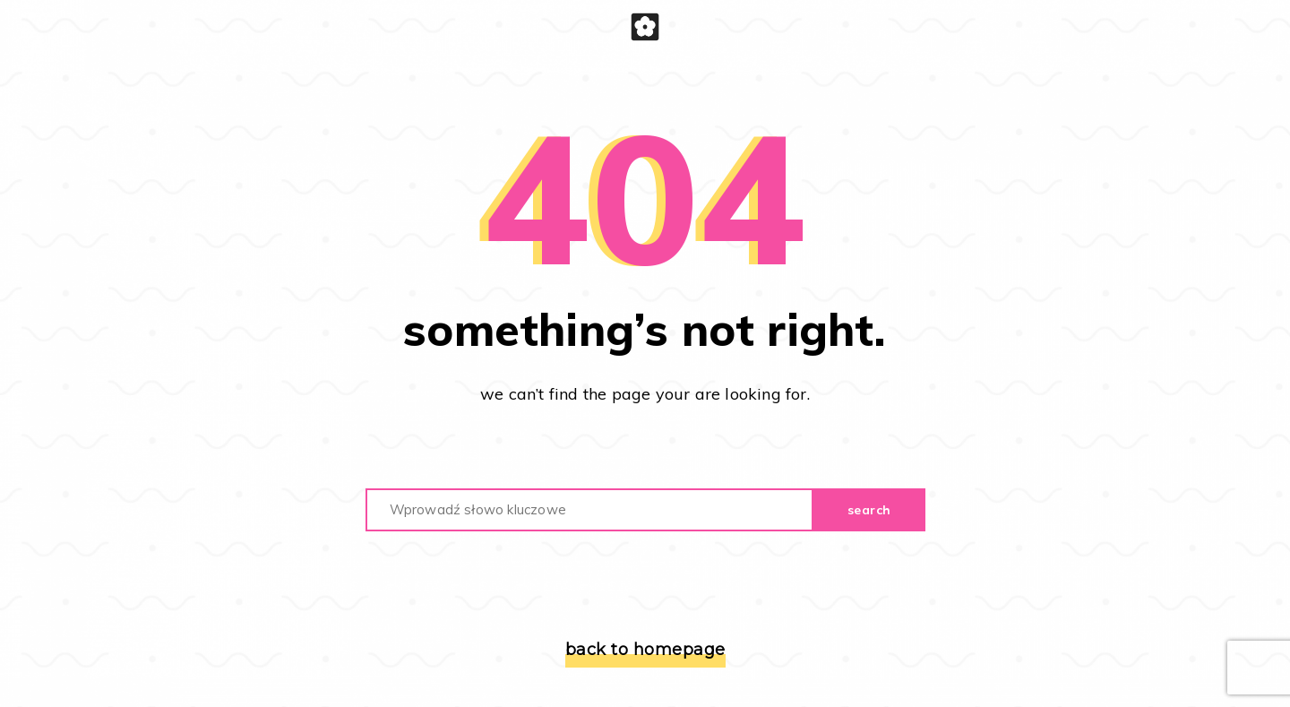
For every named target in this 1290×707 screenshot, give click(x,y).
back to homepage (645, 650)
